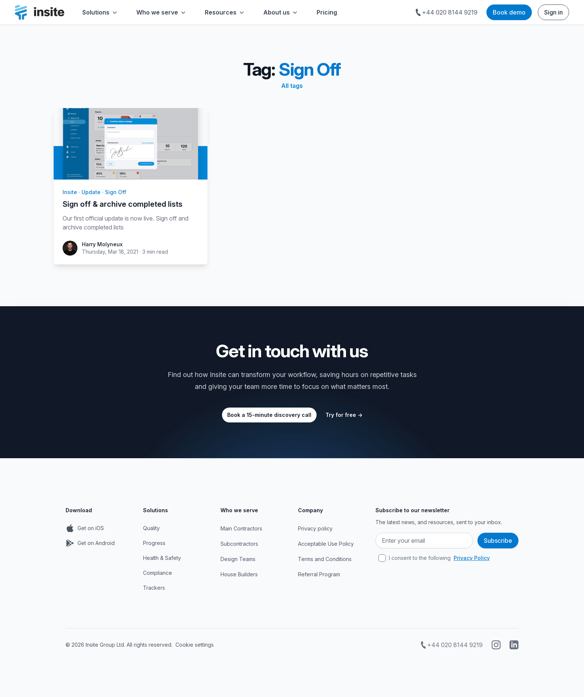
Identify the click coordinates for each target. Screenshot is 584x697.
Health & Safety (162, 558)
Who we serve (161, 12)
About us (281, 12)
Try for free (344, 415)
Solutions (100, 12)
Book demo (509, 12)
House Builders (239, 574)
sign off (115, 192)
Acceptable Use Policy (326, 544)
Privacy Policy (472, 558)
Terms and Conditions (325, 559)
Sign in (553, 12)
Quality (151, 528)
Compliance (157, 573)
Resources (225, 12)
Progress (154, 543)
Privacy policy (315, 528)
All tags (292, 85)
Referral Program (319, 574)
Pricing (327, 12)
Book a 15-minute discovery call (269, 415)
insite (70, 192)
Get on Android (96, 543)
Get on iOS (90, 528)
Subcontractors (239, 544)
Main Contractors (241, 528)
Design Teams (238, 559)
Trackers (154, 587)
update (91, 192)
